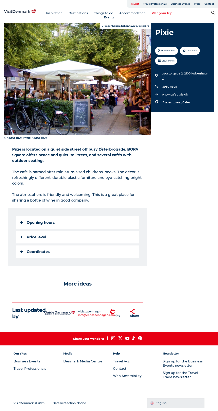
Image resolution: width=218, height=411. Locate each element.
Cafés (186, 102)
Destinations (78, 13)
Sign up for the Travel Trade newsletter (180, 375)
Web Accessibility (127, 376)
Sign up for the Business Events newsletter (183, 363)
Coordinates (35, 252)
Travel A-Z (121, 361)
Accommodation (132, 13)
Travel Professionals (155, 3)
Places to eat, (172, 102)
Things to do (103, 13)
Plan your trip (162, 13)
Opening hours (37, 222)
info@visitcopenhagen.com (96, 314)
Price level (33, 237)
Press (197, 3)
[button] (117, 313)
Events (109, 17)
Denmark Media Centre (82, 361)
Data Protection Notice (69, 403)
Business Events (180, 3)
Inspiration (54, 13)
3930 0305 (169, 86)
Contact (209, 3)
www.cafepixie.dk (175, 94)
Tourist (135, 3)
